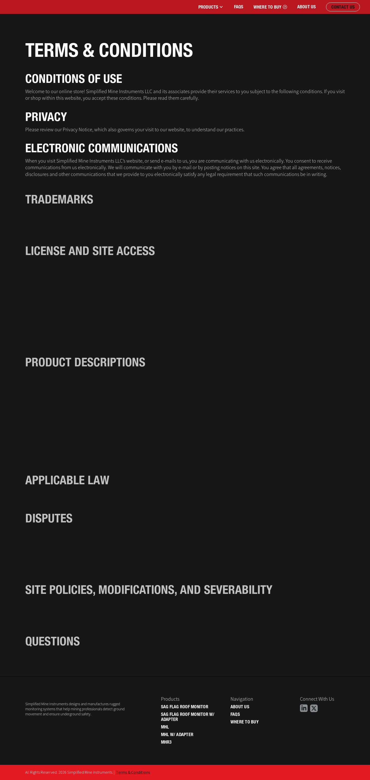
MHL (165, 726)
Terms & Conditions (133, 772)
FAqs (238, 7)
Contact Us (343, 7)
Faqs (235, 714)
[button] (210, 7)
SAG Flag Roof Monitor (184, 706)
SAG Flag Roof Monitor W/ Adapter (188, 717)
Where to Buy (244, 721)
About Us (306, 7)
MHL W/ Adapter (177, 734)
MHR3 (166, 742)
